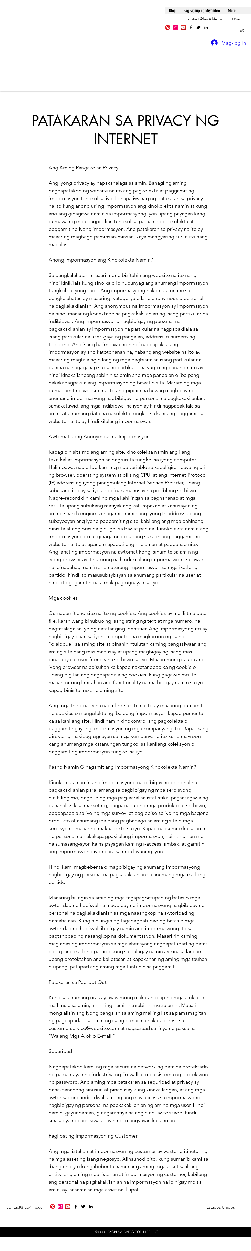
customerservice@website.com (84, 1028)
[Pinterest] (167, 27)
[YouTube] (183, 27)
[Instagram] (175, 27)
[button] (242, 29)
